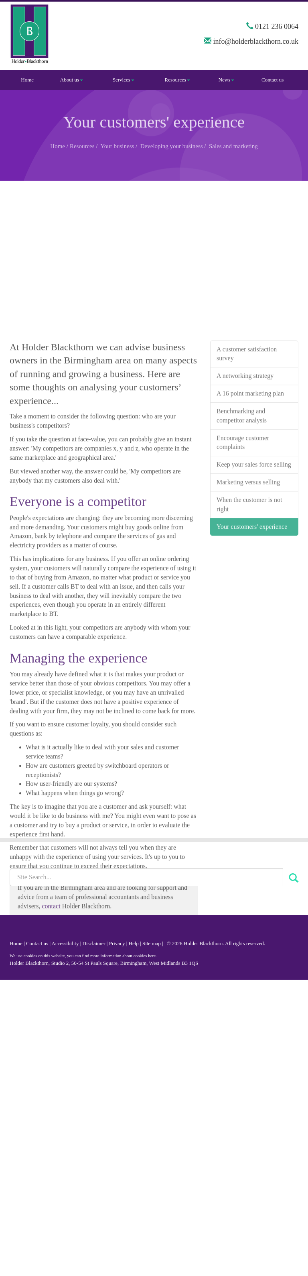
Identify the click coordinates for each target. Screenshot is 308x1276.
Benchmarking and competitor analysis (242, 507)
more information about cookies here (123, 955)
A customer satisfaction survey (247, 446)
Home (27, 80)
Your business (117, 146)
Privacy (117, 943)
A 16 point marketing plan (250, 485)
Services (123, 80)
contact (51, 998)
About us (71, 80)
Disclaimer (94, 943)
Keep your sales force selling (254, 556)
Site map (151, 943)
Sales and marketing (233, 146)
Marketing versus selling (248, 574)
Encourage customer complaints (243, 534)
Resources (177, 80)
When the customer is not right (249, 596)
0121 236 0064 (276, 26)
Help (134, 943)
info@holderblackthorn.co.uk (255, 41)
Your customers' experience (252, 618)
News (227, 80)
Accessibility (65, 943)
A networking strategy (245, 468)
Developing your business (171, 146)
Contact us (272, 80)
